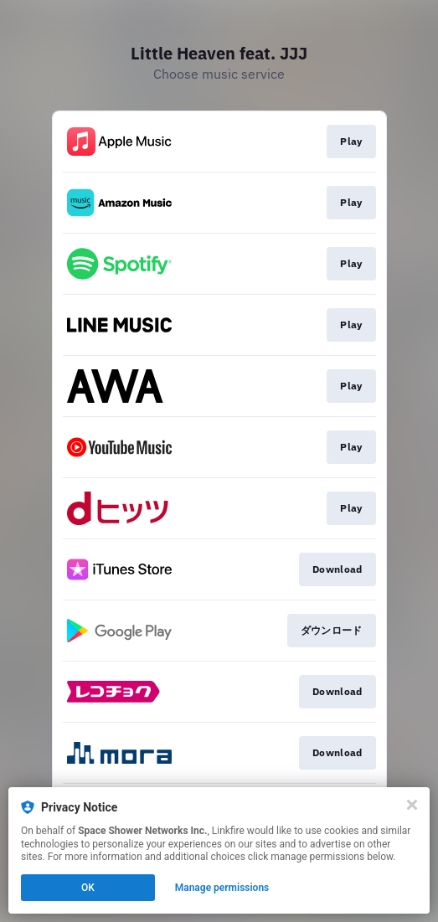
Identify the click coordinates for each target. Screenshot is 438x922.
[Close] (412, 804)
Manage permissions (222, 888)
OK (88, 888)
